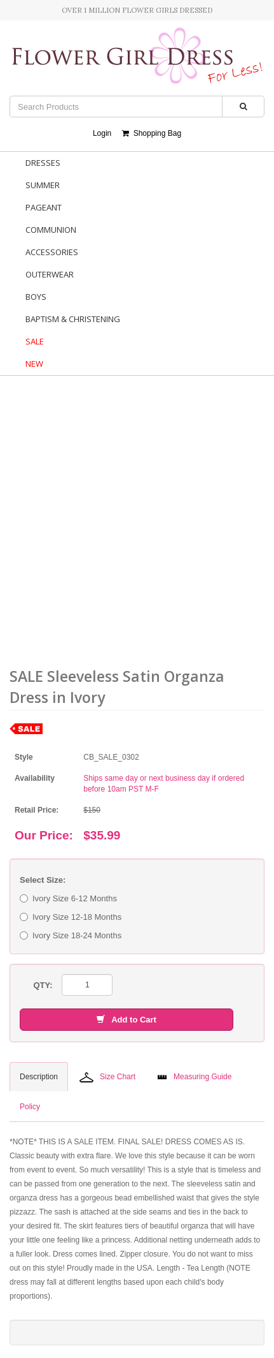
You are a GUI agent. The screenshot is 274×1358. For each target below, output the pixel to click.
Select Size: (42, 880)
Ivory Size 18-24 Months (70, 935)
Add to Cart (126, 1019)
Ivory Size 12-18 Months (70, 917)
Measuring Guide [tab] (194, 1076)
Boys (35, 296)
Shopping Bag (151, 133)
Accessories (51, 252)
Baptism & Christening (72, 319)
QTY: (42, 985)
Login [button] (102, 133)
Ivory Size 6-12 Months (68, 898)
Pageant (43, 207)
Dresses (42, 162)
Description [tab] (39, 1076)
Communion (50, 229)
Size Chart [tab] (107, 1077)
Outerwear (49, 274)
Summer (42, 185)
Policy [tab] (30, 1106)
